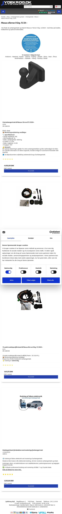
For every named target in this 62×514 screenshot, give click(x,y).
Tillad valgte (31, 280)
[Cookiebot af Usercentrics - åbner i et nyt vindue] (51, 232)
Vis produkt (31, 171)
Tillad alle (50, 280)
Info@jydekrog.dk (25, 503)
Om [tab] (51, 238)
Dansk (57, 6)
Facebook (31, 509)
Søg (51, 6)
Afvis (12, 280)
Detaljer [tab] (31, 238)
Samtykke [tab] (10, 238)
